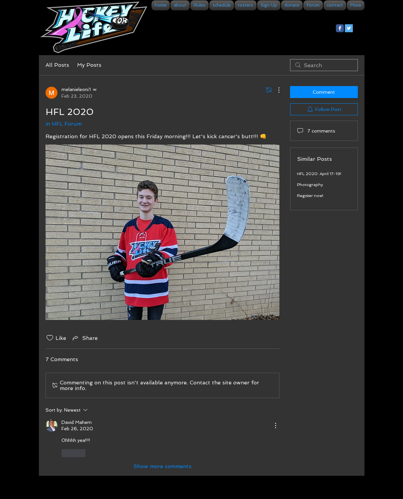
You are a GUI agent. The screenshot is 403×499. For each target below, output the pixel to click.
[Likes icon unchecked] (50, 338)
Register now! (310, 195)
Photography (310, 184)
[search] (324, 65)
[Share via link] (84, 338)
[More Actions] (275, 90)
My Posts (89, 65)
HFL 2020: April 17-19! (319, 173)
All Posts (57, 65)
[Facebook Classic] (340, 28)
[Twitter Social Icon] (349, 28)
